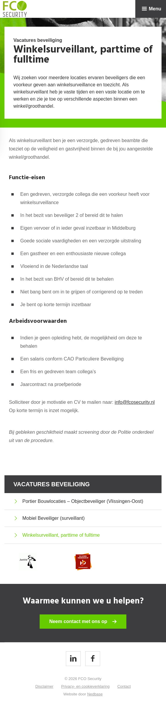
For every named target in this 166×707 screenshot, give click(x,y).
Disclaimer (44, 686)
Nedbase (95, 694)
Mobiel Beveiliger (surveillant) (53, 518)
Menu (155, 8)
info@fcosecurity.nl (135, 402)
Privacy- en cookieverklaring (85, 686)
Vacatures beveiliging (51, 484)
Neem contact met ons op (78, 621)
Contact (124, 686)
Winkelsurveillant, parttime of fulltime (61, 535)
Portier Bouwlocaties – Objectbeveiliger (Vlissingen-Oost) (82, 501)
